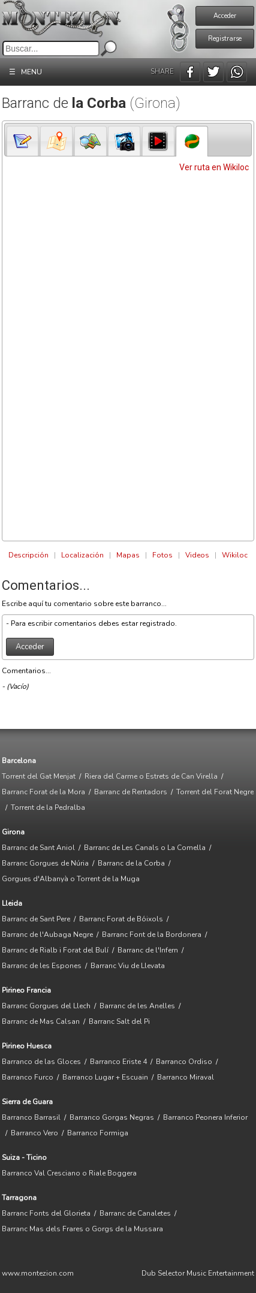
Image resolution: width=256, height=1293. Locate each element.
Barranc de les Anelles (137, 1006)
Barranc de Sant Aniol (38, 847)
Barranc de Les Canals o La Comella (145, 847)
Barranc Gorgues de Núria (45, 863)
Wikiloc (235, 555)
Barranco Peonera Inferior (205, 1117)
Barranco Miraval (185, 1077)
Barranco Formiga (97, 1133)
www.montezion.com (38, 1273)
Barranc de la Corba (131, 863)
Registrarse (225, 38)
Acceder (224, 15)
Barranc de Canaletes (135, 1213)
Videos (197, 555)
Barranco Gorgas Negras (112, 1117)
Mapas (128, 555)
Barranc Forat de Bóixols (121, 919)
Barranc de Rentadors (130, 792)
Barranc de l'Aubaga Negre (47, 934)
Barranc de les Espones (42, 965)
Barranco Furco (27, 1077)
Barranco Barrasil (31, 1117)
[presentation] (22, 141)
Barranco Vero (34, 1133)
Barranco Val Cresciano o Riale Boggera (69, 1173)
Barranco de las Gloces (41, 1061)
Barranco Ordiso (184, 1061)
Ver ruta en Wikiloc (214, 167)
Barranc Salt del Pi (119, 1021)
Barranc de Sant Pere (36, 919)
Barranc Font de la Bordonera (151, 934)
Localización (82, 555)
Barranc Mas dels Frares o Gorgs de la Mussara (82, 1229)
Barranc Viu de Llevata (128, 965)
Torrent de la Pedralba (48, 807)
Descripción (28, 555)
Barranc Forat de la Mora (43, 792)
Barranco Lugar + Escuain (105, 1077)
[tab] (23, 141)
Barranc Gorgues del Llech (46, 1006)
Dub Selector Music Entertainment (197, 1273)
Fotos (162, 555)
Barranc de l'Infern (148, 950)
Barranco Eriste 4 (118, 1061)
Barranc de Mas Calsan (41, 1021)
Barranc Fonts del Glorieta (46, 1213)
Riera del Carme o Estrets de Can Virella (151, 776)
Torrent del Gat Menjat (39, 776)
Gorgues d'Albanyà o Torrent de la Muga (71, 879)
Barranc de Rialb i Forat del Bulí (55, 950)
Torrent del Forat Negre (215, 792)
